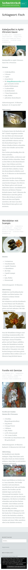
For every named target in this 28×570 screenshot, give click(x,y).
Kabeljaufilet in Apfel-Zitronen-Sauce (13, 30)
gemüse (10, 377)
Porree (16, 377)
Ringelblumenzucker (14, 81)
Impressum (5, 547)
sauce (19, 38)
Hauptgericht (7, 36)
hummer (11, 229)
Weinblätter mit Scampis (10, 221)
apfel (20, 36)
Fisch (8, 38)
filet (4, 38)
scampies (18, 229)
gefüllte (5, 229)
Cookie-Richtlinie (19, 564)
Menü (23, 3)
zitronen (5, 40)
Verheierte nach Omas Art (10, 556)
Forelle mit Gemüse (12, 370)
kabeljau (13, 38)
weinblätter (6, 231)
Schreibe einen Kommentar (11, 379)
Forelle (4, 377)
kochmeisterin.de (11, 2)
